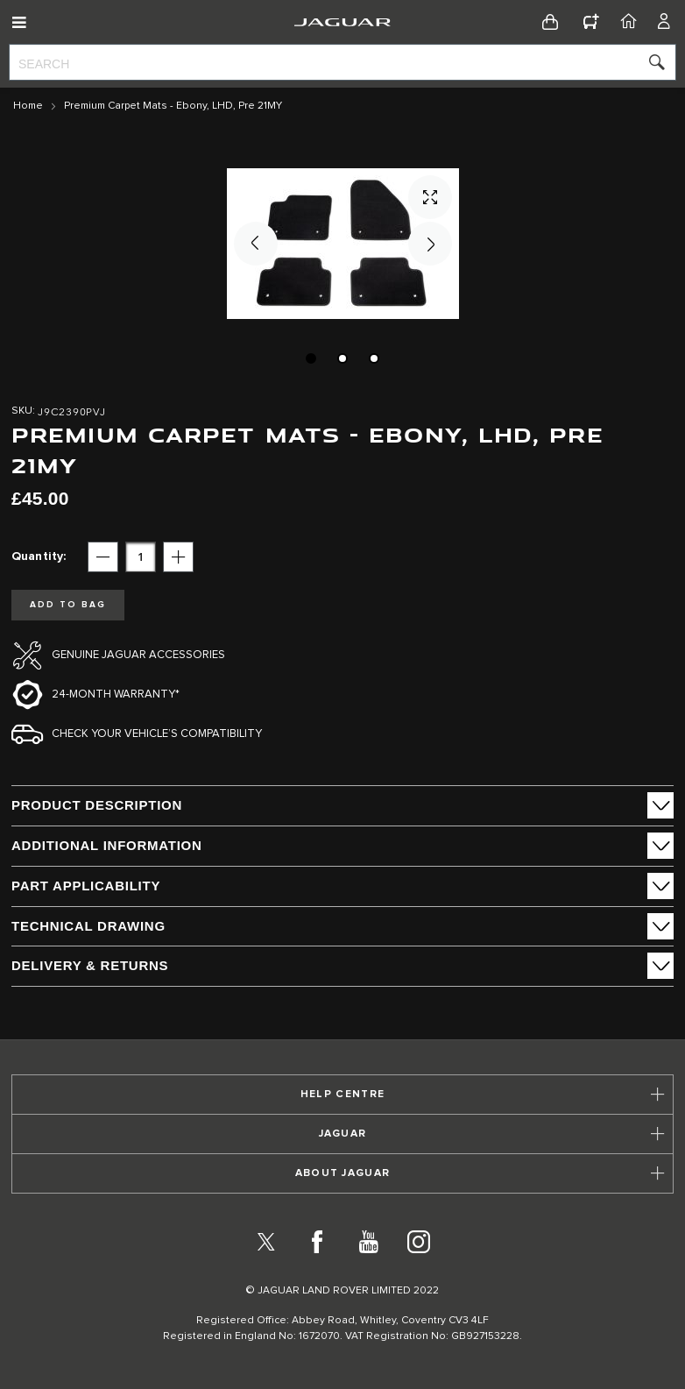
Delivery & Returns (89, 965)
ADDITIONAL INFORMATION (106, 845)
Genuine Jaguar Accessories (138, 655)
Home (28, 106)
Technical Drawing (88, 925)
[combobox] (342, 62)
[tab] (342, 805)
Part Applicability (85, 885)
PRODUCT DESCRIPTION (96, 804)
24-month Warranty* (116, 694)
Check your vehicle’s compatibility (157, 734)
